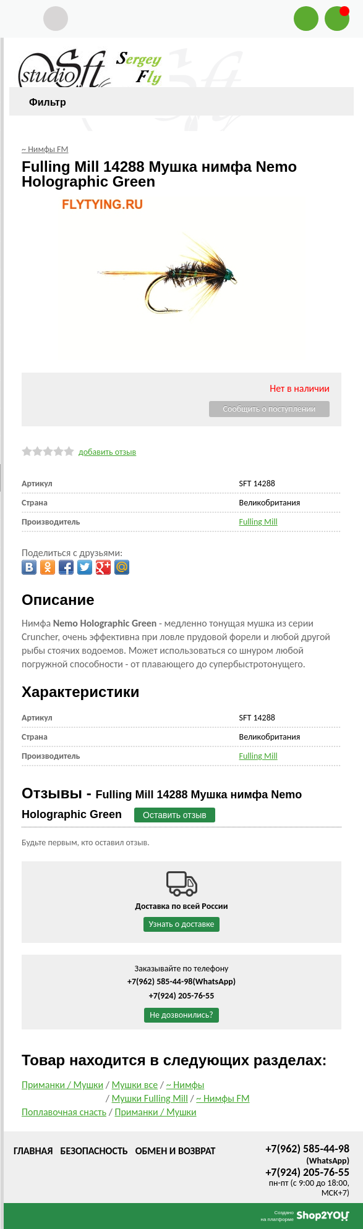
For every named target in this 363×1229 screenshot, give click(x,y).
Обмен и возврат (175, 1151)
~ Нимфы (185, 1085)
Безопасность (93, 1151)
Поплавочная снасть (64, 1112)
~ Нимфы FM (222, 1098)
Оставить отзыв (175, 815)
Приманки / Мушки (62, 1085)
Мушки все (135, 1085)
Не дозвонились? (181, 1015)
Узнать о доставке (182, 924)
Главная (33, 1151)
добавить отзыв (107, 452)
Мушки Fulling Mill (150, 1098)
